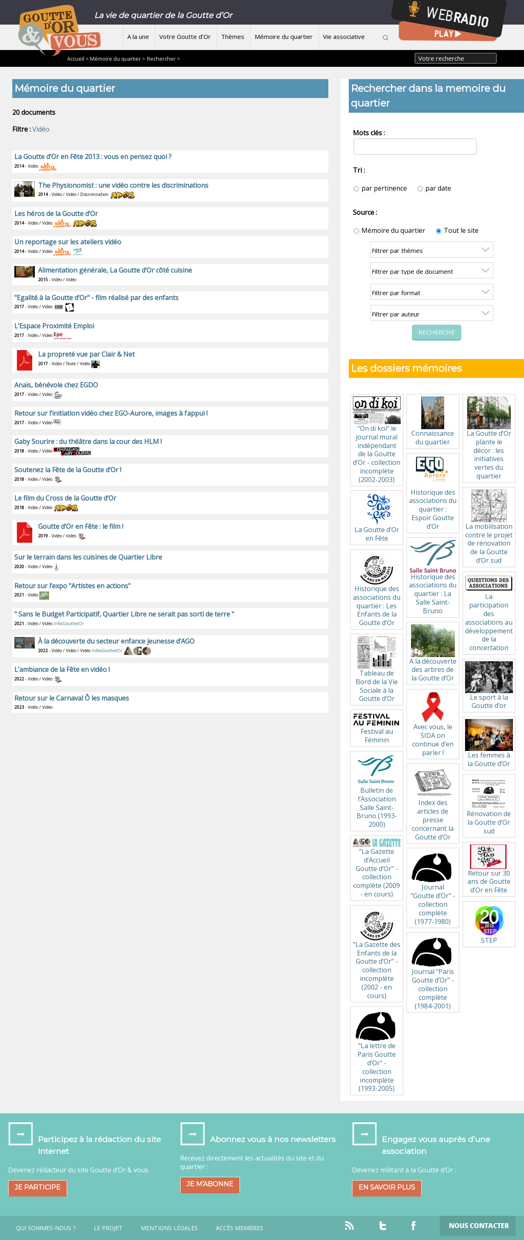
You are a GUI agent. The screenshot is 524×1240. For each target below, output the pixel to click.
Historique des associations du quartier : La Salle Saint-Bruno (432, 577)
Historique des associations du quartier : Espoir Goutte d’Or (432, 493)
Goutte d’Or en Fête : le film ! (80, 526)
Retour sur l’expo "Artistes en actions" (72, 585)
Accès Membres (239, 1228)
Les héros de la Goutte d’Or (56, 213)
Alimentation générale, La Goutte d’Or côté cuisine (115, 270)
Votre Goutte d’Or (185, 36)
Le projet (108, 1228)
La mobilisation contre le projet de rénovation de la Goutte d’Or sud (489, 527)
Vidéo (41, 129)
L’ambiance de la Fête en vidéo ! (62, 669)
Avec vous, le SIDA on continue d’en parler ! (432, 724)
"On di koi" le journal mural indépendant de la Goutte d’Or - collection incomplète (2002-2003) (376, 440)
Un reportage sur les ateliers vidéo (67, 241)
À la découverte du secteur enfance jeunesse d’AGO (116, 641)
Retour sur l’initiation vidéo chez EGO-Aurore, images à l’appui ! (111, 413)
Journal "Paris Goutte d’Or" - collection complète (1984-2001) (432, 972)
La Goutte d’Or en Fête (377, 518)
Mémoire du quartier (284, 36)
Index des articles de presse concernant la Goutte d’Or (433, 803)
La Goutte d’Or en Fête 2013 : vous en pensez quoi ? (93, 156)
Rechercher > (163, 58)
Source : (365, 212)
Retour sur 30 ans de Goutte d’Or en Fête (489, 869)
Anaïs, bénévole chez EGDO (56, 384)
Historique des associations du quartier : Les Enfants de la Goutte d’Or (376, 589)
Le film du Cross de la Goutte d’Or (65, 498)
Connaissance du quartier (432, 421)
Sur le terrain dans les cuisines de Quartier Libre (88, 557)
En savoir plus (387, 1187)
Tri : (359, 170)
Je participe (38, 1187)
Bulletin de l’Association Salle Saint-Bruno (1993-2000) (377, 791)
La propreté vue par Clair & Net (86, 354)
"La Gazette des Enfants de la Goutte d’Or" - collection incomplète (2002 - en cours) (376, 954)
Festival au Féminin (376, 728)
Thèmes (232, 36)
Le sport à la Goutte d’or (489, 685)
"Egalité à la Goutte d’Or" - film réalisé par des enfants (96, 297)
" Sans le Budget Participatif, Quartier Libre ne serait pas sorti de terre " (124, 614)
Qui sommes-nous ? (46, 1228)
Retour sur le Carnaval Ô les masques (71, 698)
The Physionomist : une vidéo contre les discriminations (123, 185)
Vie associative (344, 36)
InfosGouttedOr (69, 623)
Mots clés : (369, 132)
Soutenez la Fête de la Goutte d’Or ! (67, 469)
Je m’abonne (210, 1184)
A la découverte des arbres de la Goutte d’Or (432, 653)
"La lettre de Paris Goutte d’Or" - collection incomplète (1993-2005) (376, 1051)
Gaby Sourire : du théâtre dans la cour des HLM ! (88, 441)
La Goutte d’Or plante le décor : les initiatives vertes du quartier (489, 438)
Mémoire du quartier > (117, 58)
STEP (489, 924)
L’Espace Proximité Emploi (54, 325)
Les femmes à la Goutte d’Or (489, 743)
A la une (138, 36)
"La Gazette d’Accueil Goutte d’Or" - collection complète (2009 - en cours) (376, 868)
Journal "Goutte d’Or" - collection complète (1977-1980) (432, 888)
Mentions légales (169, 1228)
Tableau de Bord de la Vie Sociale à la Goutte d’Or (377, 669)
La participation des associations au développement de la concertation (489, 613)
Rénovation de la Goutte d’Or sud (489, 806)
